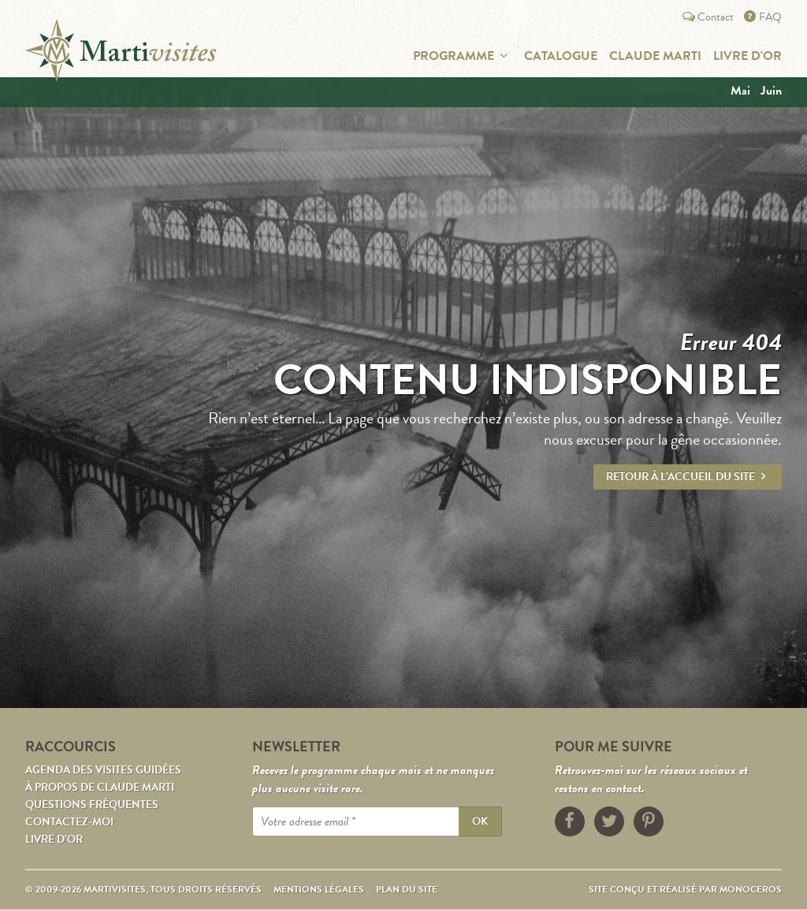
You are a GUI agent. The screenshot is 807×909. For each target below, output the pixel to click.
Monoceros (751, 889)
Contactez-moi (69, 822)
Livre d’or (54, 839)
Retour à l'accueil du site (687, 476)
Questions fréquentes (91, 804)
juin (771, 90)
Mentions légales (318, 889)
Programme (462, 56)
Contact (707, 17)
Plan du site (406, 889)
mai (740, 90)
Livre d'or (747, 56)
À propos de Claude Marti (99, 787)
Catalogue (560, 56)
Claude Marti (655, 56)
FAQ (762, 17)
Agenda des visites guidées (103, 770)
